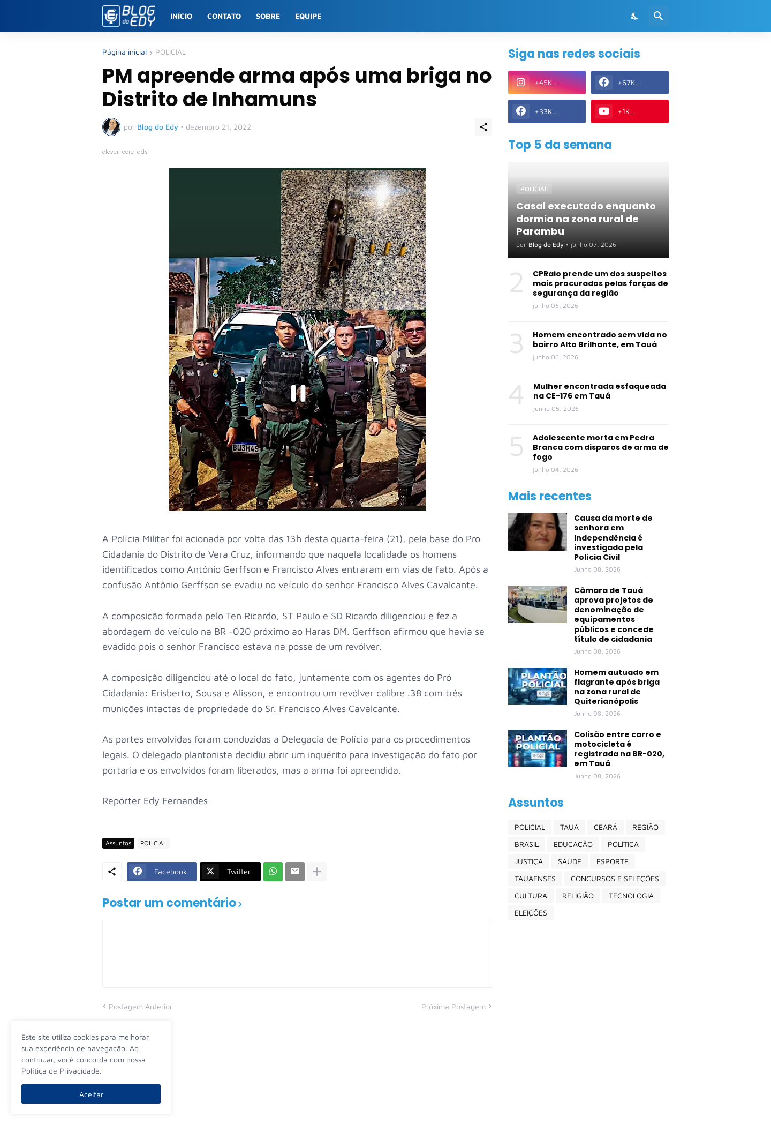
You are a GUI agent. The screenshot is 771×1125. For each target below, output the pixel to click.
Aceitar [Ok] (91, 1094)
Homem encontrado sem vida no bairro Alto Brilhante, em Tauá (600, 339)
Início (181, 15)
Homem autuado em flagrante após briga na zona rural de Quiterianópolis (617, 687)
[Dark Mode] (635, 16)
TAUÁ (569, 826)
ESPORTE (612, 861)
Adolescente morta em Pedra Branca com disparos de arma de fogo (601, 447)
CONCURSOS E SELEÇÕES (615, 878)
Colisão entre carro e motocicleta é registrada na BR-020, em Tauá (619, 749)
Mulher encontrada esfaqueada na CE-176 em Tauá (599, 391)
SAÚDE (569, 861)
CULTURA (531, 895)
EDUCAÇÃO (573, 844)
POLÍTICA (623, 844)
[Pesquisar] (658, 16)
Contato (224, 15)
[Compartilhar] (483, 127)
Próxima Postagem (453, 1006)
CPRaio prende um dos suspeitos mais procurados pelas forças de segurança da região (600, 283)
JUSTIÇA (529, 861)
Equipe (308, 15)
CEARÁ (605, 826)
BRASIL (527, 844)
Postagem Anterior (140, 1006)
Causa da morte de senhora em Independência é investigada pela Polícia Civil (613, 537)
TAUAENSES (535, 878)
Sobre (268, 15)
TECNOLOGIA (631, 895)
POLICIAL (170, 52)
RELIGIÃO (578, 895)
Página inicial (124, 52)
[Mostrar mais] (317, 871)
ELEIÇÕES (531, 912)
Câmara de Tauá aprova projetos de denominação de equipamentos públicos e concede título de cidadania (614, 615)
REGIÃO (645, 826)
